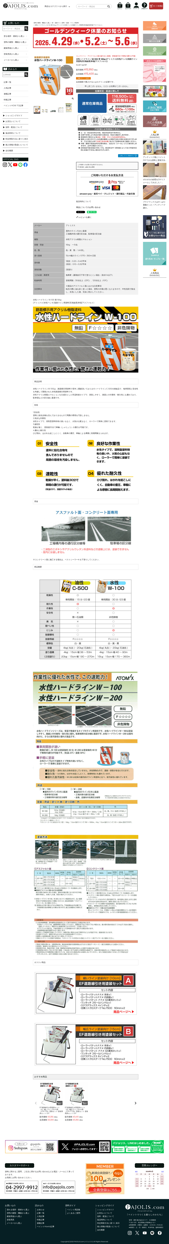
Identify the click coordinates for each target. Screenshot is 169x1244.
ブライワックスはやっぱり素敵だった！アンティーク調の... (154, 205)
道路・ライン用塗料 (72, 23)
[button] (36, 1103)
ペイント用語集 (73, 1210)
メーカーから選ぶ (14, 1223)
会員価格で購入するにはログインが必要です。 (95, 82)
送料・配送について (14, 127)
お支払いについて (13, 121)
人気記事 (7, 88)
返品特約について (13, 133)
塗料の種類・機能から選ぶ (42, 23)
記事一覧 (7, 82)
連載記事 (7, 94)
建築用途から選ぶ (14, 1216)
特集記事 (7, 100)
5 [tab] (88, 50)
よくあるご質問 (73, 1213)
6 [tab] (89, 50)
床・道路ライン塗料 (58, 23)
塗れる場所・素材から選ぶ (18, 1210)
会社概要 (9, 151)
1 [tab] (81, 50)
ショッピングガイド (14, 115)
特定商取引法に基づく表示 (17, 139)
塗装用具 (10, 1220)
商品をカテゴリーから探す (56, 6)
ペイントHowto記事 (45, 1226)
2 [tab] (83, 50)
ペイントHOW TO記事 (13, 105)
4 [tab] (86, 50)
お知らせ (40, 1210)
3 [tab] (85, 50)
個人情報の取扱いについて (17, 145)
